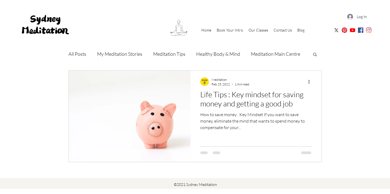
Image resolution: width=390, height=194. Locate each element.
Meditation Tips (169, 54)
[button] (314, 55)
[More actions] (311, 81)
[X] (336, 30)
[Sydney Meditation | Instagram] (368, 30)
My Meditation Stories (119, 54)
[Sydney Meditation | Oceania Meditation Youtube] (352, 30)
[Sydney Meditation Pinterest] (344, 30)
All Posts (77, 54)
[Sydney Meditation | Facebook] (360, 30)
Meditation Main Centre (275, 54)
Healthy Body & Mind (218, 54)
